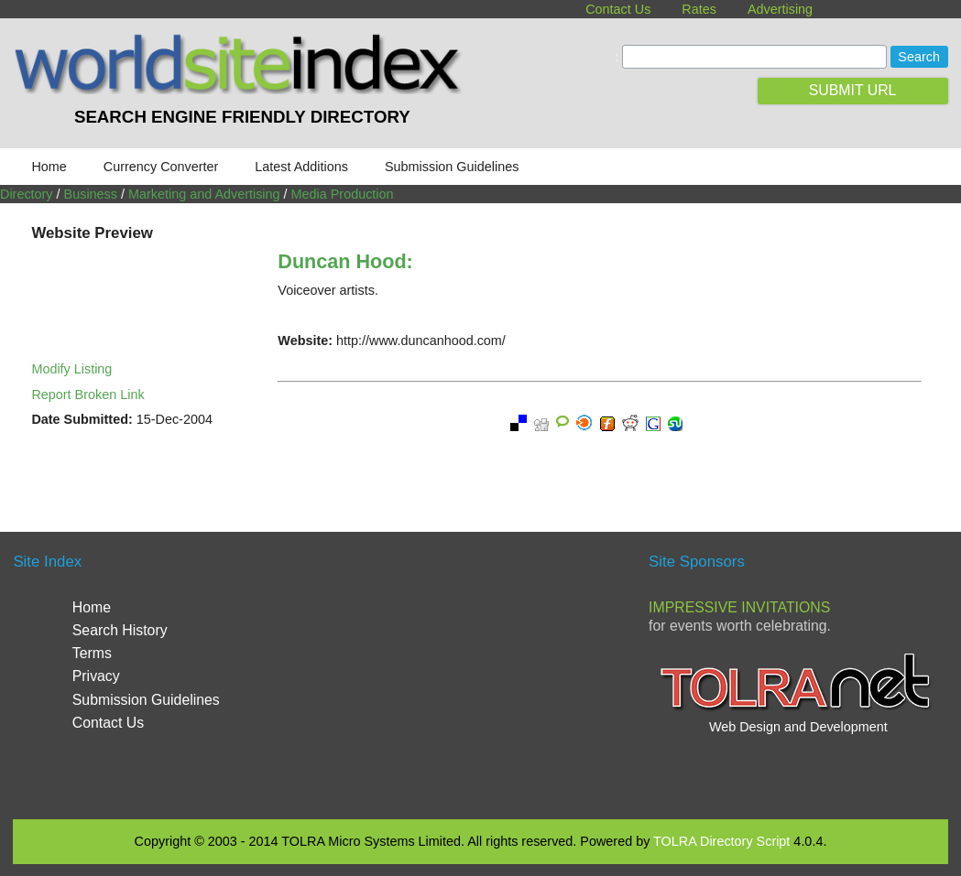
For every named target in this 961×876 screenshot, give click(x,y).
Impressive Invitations (739, 607)
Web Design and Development (798, 726)
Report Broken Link (87, 394)
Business (90, 194)
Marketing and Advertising (204, 194)
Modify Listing (71, 369)
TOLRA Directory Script (721, 841)
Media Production (342, 194)
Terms (92, 653)
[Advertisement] (485, 673)
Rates (699, 9)
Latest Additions (301, 166)
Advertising (780, 9)
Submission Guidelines (452, 166)
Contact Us (617, 9)
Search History (120, 630)
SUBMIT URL (853, 90)
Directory (26, 194)
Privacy (96, 676)
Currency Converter (161, 166)
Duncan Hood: (345, 261)
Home (48, 166)
